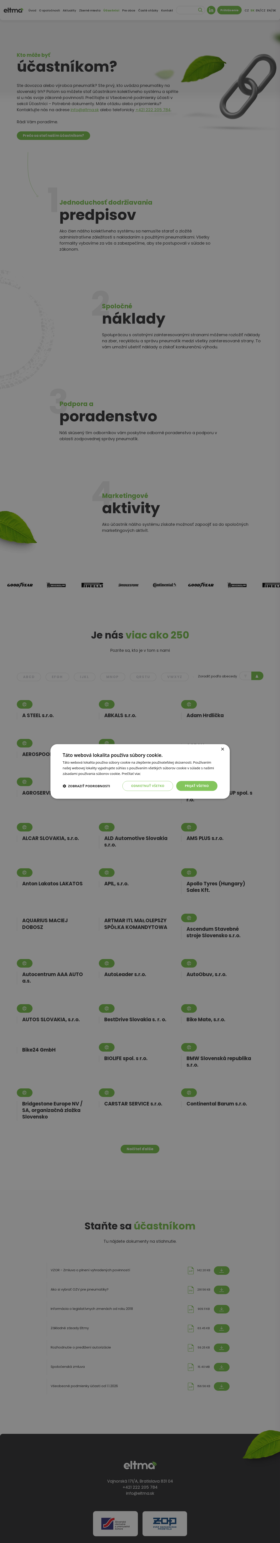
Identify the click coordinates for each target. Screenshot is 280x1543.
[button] (86, 786)
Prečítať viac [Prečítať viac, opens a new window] (131, 773)
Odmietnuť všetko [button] (148, 786)
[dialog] (140, 771)
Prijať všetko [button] (197, 786)
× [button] (222, 749)
